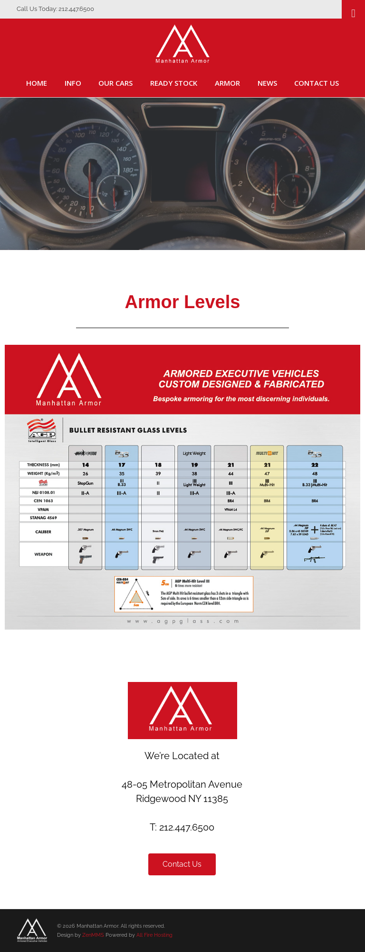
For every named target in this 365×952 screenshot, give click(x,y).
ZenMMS (93, 935)
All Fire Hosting (154, 935)
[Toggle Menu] (353, 13)
